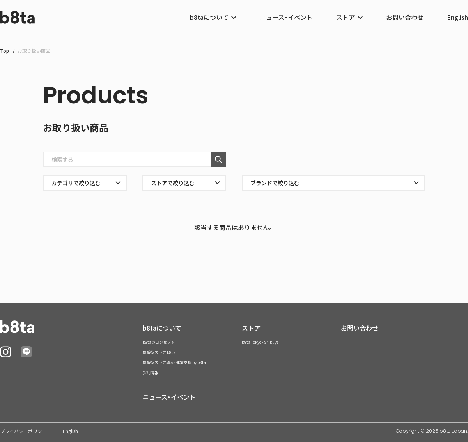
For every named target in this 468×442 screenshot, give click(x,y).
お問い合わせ (405, 17)
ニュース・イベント (286, 17)
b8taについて (162, 327)
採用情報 (150, 372)
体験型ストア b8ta (159, 352)
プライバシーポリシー (23, 431)
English (457, 17)
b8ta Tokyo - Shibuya (260, 342)
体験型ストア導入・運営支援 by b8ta (174, 362)
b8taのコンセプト (159, 342)
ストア (251, 327)
